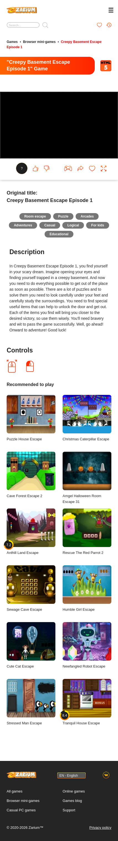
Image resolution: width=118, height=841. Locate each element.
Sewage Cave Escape (31, 588)
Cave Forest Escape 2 (31, 475)
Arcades (87, 216)
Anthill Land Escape (31, 531)
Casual (49, 225)
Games (12, 42)
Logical (73, 225)
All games (14, 791)
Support (69, 810)
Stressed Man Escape (31, 702)
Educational (59, 234)
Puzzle (63, 216)
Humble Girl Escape (87, 588)
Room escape (35, 216)
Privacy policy (100, 827)
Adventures (23, 225)
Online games (74, 791)
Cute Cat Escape (31, 645)
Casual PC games (21, 810)
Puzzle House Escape (31, 418)
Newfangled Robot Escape (87, 645)
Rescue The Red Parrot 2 (87, 531)
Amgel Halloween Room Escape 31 (87, 478)
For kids (97, 225)
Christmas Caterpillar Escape (87, 418)
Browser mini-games (39, 42)
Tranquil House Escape (87, 702)
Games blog (72, 801)
